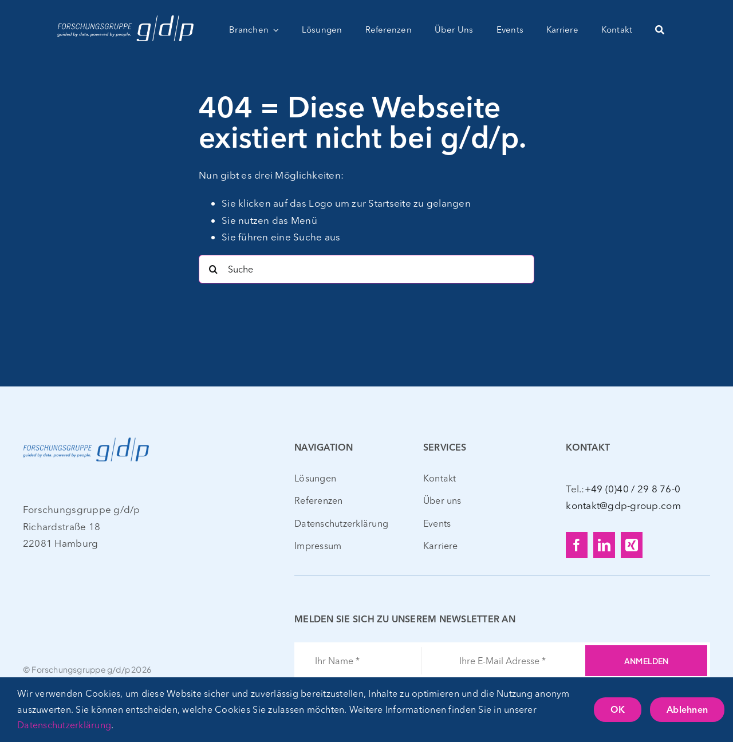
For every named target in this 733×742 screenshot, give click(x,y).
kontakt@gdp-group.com (623, 505)
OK (617, 710)
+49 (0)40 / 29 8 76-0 (632, 489)
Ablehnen (687, 710)
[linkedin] (604, 545)
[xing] (632, 545)
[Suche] (659, 30)
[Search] (213, 269)
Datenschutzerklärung (64, 725)
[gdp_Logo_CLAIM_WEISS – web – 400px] (125, 16)
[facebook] (577, 545)
